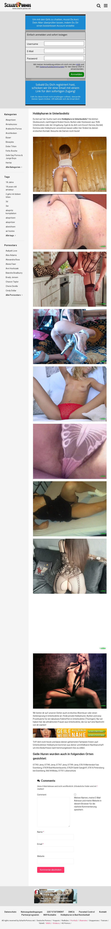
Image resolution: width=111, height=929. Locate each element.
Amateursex (11, 124)
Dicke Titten (11, 146)
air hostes (10, 231)
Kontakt (103, 912)
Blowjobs (10, 142)
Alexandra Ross (13, 259)
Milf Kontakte (49, 915)
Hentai (9, 163)
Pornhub (73, 920)
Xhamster (83, 920)
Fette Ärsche (11, 151)
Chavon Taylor (12, 282)
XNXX (48, 923)
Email (40, 844)
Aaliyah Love (11, 251)
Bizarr (8, 137)
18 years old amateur (11, 188)
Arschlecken (11, 133)
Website (40, 856)
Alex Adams (11, 255)
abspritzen (10, 218)
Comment (41, 795)
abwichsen (10, 227)
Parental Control (87, 912)
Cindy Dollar (11, 290)
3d (7, 201)
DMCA (71, 912)
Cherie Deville (12, 286)
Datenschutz (10, 912)
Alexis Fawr (11, 264)
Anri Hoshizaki (12, 268)
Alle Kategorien (14, 167)
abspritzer (10, 222)
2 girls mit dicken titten (13, 195)
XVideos (56, 923)
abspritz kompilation (11, 212)
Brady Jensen (12, 277)
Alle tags (11, 235)
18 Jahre (10, 182)
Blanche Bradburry (14, 273)
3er (7, 206)
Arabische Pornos (14, 129)
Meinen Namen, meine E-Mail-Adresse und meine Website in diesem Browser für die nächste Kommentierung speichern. (87, 804)
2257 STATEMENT (55, 912)
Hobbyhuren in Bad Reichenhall (75, 915)
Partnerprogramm (30, 915)
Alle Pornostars (14, 295)
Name (40, 832)
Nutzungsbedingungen (31, 912)
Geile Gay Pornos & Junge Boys (14, 156)
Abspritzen (11, 120)
